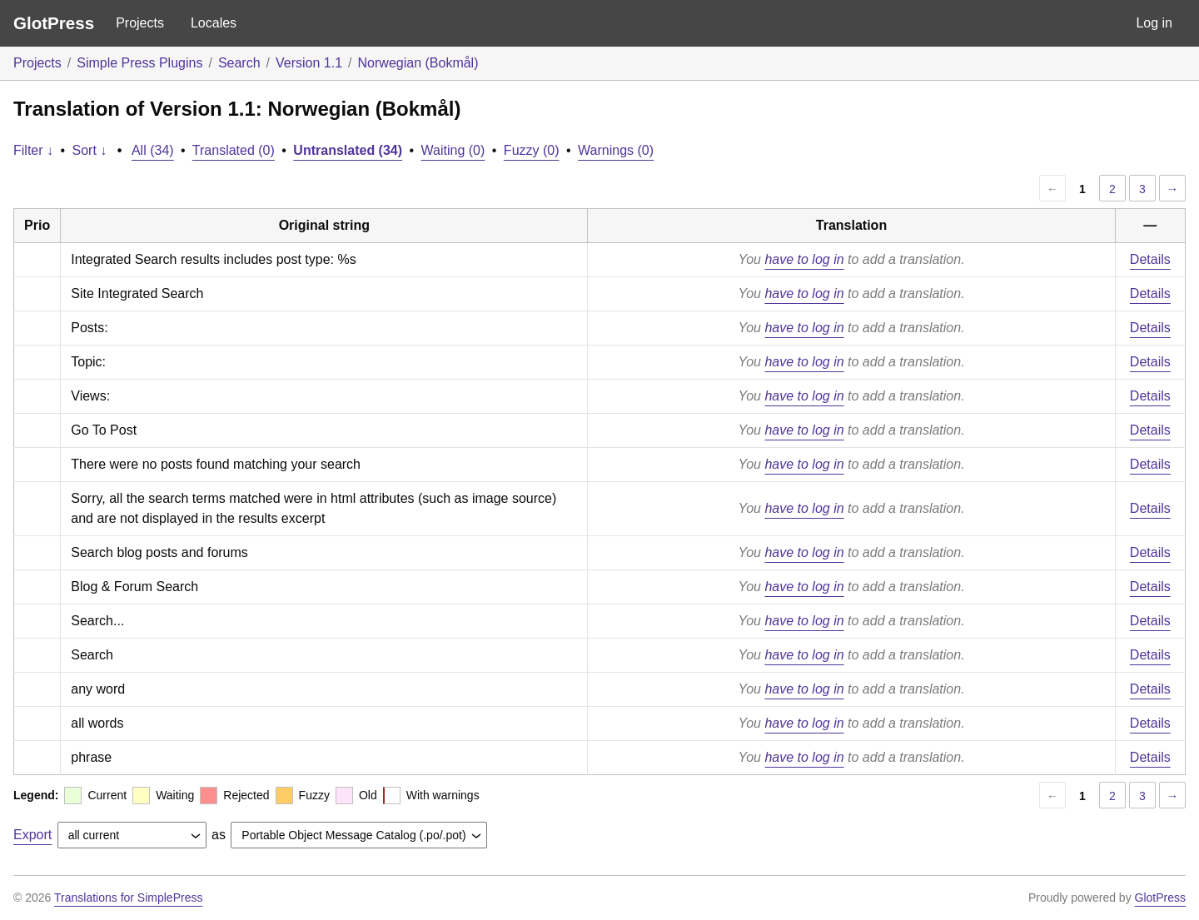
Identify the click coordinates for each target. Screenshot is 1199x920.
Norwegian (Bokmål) (418, 63)
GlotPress (53, 22)
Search (239, 63)
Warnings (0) (616, 150)
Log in (1154, 23)
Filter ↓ (33, 150)
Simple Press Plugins (139, 63)
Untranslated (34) (347, 150)
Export (32, 835)
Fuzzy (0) (532, 150)
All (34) (153, 150)
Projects (140, 23)
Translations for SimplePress (128, 897)
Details (1150, 259)
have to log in (803, 259)
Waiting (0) (453, 150)
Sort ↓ (89, 150)
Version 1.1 (309, 63)
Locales (213, 23)
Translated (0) (233, 150)
